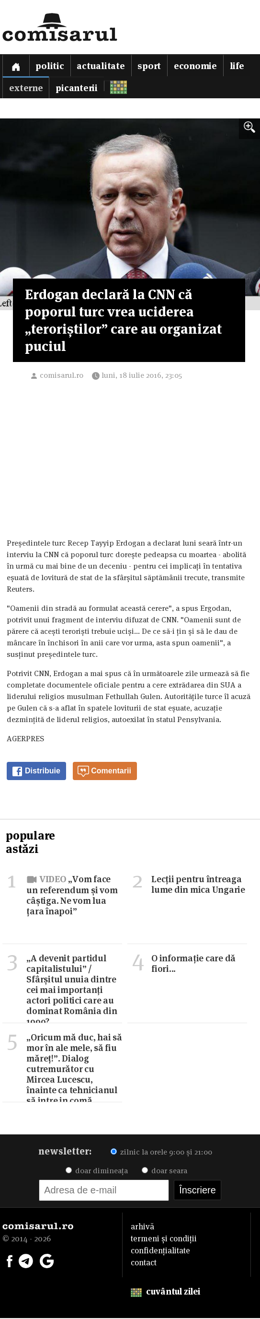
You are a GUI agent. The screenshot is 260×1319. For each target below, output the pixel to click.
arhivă (142, 1227)
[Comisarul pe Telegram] (26, 1261)
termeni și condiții (164, 1239)
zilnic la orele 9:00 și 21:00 (161, 1152)
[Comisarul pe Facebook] (9, 1261)
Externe (26, 88)
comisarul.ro (61, 376)
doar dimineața (97, 1171)
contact (144, 1263)
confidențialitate (160, 1251)
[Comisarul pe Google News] (47, 1261)
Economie (195, 65)
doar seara (164, 1171)
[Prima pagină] (15, 65)
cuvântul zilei (165, 1292)
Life (237, 65)
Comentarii (104, 772)
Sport (149, 65)
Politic (50, 65)
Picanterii (77, 88)
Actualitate (101, 65)
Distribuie (35, 772)
